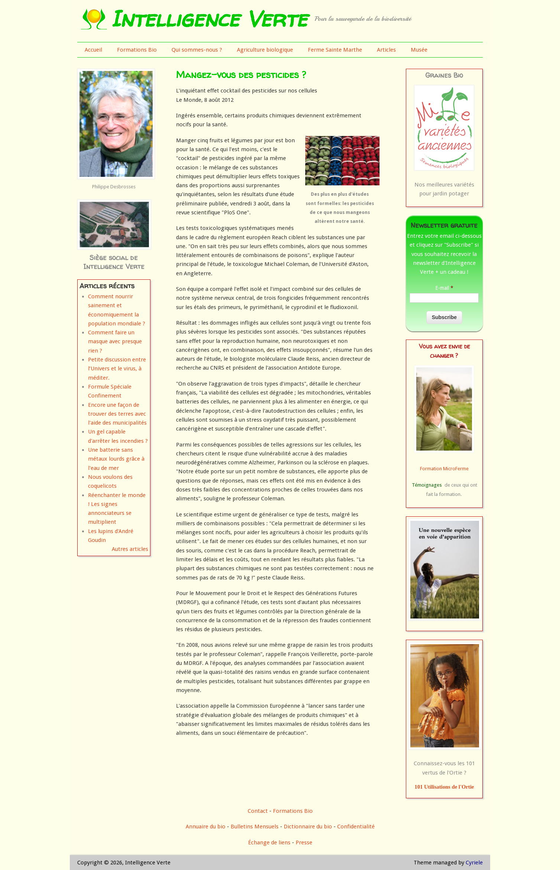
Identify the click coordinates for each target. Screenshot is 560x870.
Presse (304, 842)
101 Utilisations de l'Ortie (444, 787)
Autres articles (130, 549)
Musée (419, 49)
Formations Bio (137, 49)
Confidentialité (356, 826)
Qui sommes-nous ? (197, 49)
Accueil (93, 49)
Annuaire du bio (205, 826)
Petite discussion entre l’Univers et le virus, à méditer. (117, 368)
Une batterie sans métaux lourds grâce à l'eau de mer (116, 459)
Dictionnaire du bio (308, 826)
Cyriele (474, 862)
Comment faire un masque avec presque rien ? (115, 341)
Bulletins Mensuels (255, 826)
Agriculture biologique (265, 49)
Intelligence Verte (209, 18)
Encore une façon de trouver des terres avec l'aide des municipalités (117, 414)
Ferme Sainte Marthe (335, 49)
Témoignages (427, 485)
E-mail (444, 288)
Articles (386, 49)
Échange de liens (270, 842)
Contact (258, 811)
